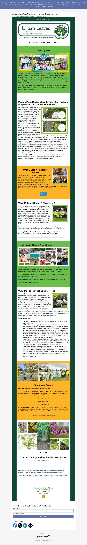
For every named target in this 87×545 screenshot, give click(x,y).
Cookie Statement (47, 6)
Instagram (52, 415)
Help (51, 540)
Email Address (16, 508)
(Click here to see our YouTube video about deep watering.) (39, 315)
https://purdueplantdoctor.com (27, 127)
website (41, 493)
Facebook (43, 415)
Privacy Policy (38, 540)
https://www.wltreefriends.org (56, 228)
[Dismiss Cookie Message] (85, 1)
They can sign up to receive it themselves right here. (48, 472)
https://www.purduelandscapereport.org (39, 152)
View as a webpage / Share (43, 19)
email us (46, 493)
